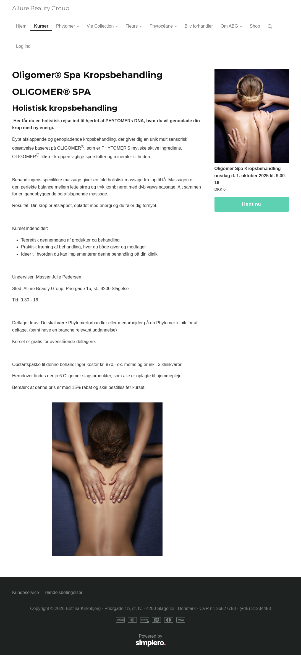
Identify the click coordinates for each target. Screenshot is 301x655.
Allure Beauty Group (40, 8)
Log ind (23, 46)
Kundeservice (25, 592)
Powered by (89, 641)
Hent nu (251, 204)
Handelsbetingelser (63, 592)
